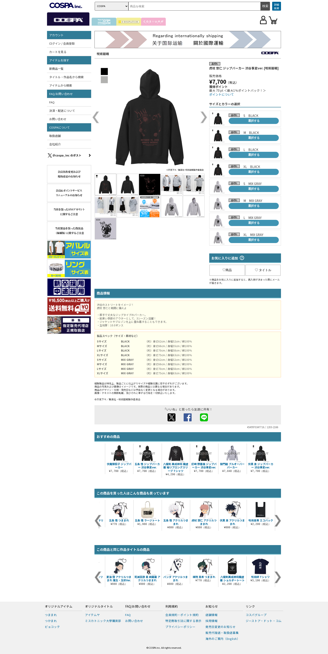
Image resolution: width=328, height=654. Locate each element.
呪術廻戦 (103, 53)
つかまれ (51, 621)
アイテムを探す (59, 60)
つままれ (51, 615)
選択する (254, 120)
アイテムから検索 (60, 85)
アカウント (56, 35)
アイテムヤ (92, 615)
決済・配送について (62, 110)
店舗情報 (211, 615)
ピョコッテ (52, 627)
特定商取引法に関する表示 (183, 621)
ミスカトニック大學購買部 (103, 621)
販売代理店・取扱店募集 (222, 633)
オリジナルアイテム (58, 606)
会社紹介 (55, 144)
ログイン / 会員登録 (62, 43)
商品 (227, 270)
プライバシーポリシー (180, 627)
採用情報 (211, 621)
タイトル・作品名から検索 (66, 77)
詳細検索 (276, 6)
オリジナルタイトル (99, 606)
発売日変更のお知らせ (220, 627)
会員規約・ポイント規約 (181, 615)
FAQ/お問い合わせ (61, 94)
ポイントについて (221, 94)
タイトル (263, 270)
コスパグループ (256, 615)
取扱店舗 (55, 136)
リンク (250, 606)
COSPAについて (59, 127)
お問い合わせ (57, 119)
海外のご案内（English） (222, 639)
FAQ (52, 102)
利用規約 (171, 606)
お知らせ (211, 606)
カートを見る (57, 52)
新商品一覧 (56, 69)
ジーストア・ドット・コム (264, 621)
